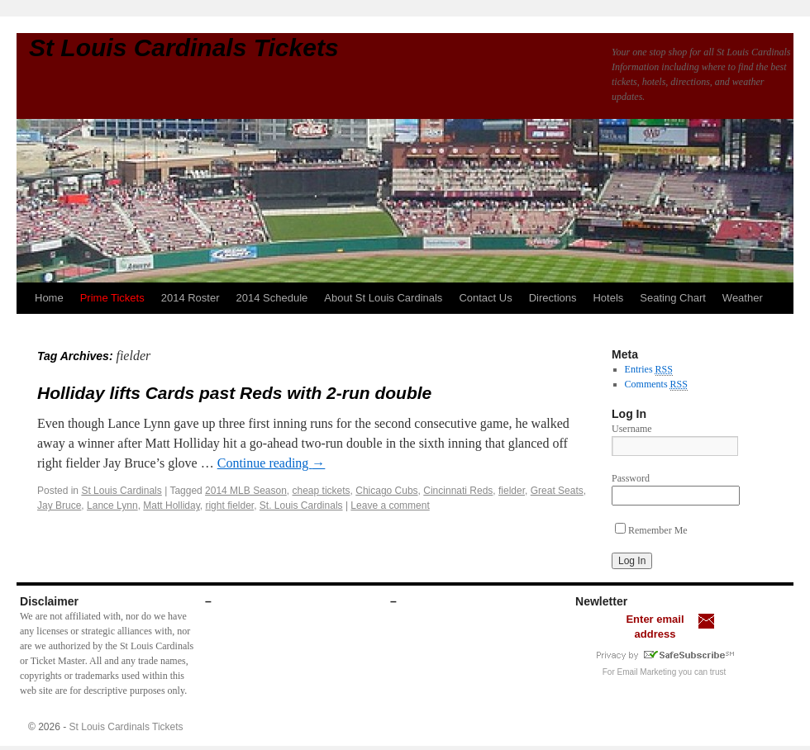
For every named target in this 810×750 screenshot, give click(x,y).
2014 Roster (190, 298)
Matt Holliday (171, 505)
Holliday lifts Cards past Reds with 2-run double (234, 392)
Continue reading (271, 463)
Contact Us (485, 298)
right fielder (229, 505)
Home (49, 298)
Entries (649, 369)
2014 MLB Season (246, 490)
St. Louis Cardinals (301, 505)
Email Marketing (647, 671)
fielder (511, 490)
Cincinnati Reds (458, 490)
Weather (742, 298)
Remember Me (651, 530)
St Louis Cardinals (121, 490)
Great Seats (557, 490)
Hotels (608, 298)
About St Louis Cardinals (383, 298)
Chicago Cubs (386, 490)
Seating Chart (673, 298)
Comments (656, 384)
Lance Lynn (112, 505)
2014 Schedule (272, 298)
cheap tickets (321, 490)
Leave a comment (389, 505)
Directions (553, 298)
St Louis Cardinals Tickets (184, 47)
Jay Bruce (59, 505)
